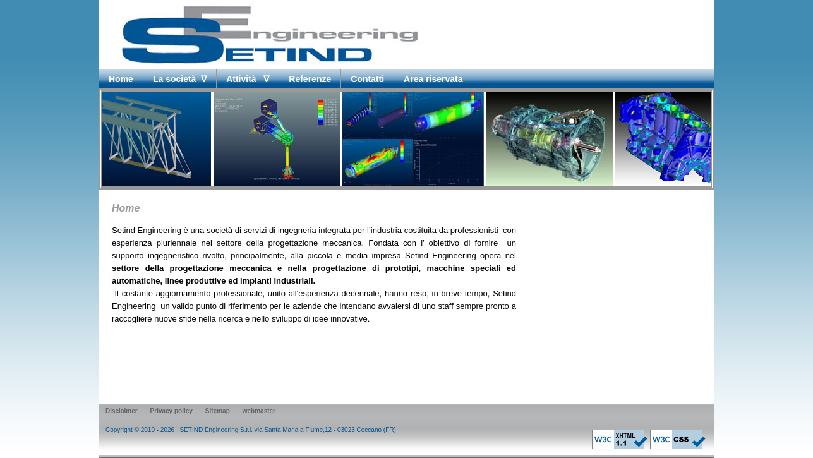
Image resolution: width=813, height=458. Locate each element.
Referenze (310, 79)
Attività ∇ (247, 79)
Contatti (367, 79)
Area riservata (433, 79)
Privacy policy (171, 410)
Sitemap (217, 410)
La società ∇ (180, 79)
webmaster (259, 410)
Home (121, 79)
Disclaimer (121, 410)
